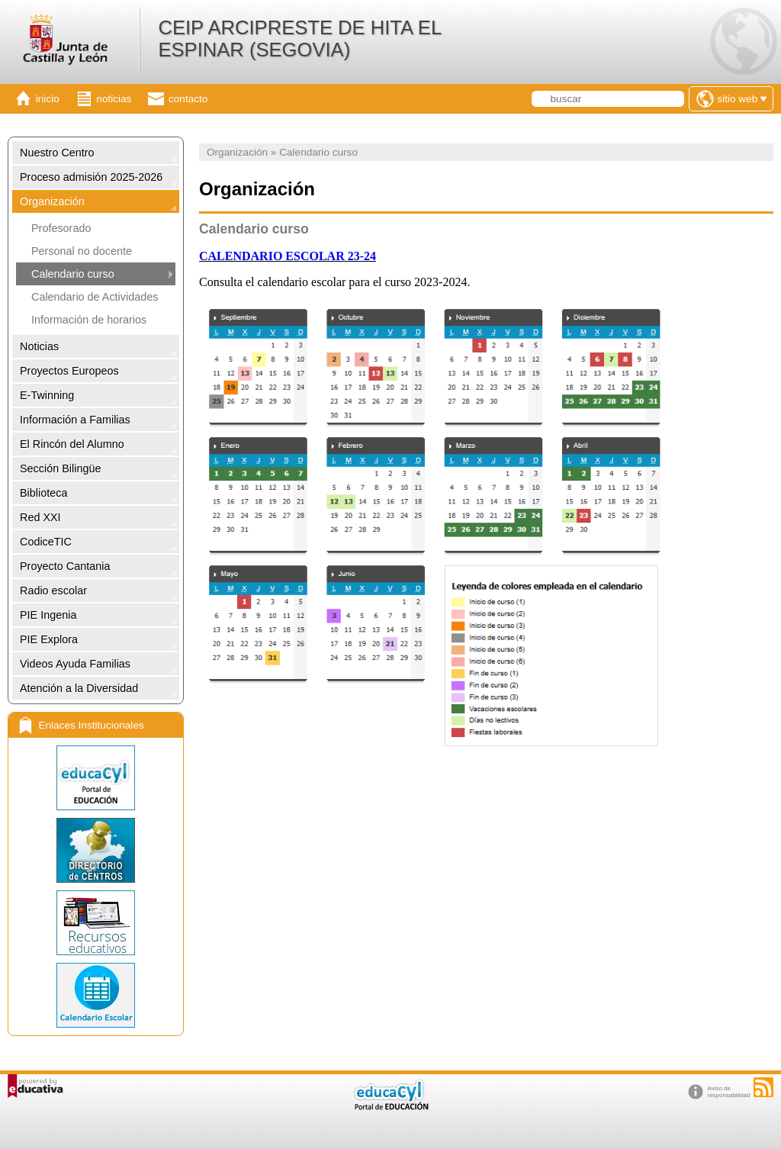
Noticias (39, 346)
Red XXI (40, 517)
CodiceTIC (46, 542)
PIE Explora (49, 639)
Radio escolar (53, 590)
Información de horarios (88, 320)
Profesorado (61, 228)
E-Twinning (47, 395)
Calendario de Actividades (94, 297)
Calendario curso (72, 274)
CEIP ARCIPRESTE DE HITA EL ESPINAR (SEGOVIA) (299, 38)
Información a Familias (75, 420)
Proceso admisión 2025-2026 (91, 177)
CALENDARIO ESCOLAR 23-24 (287, 255)
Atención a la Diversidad (79, 688)
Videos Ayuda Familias (75, 664)
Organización (52, 201)
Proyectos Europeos (69, 371)
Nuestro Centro (57, 152)
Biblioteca (43, 493)
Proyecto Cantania (65, 566)
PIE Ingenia (48, 615)
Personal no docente (81, 251)
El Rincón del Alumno (72, 444)
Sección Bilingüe (60, 468)
